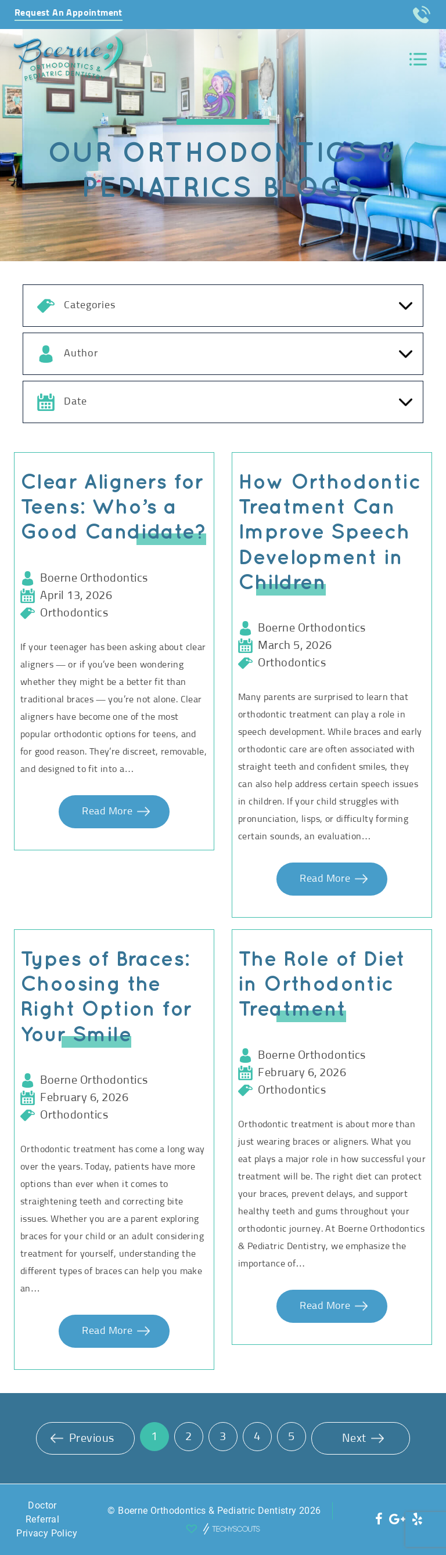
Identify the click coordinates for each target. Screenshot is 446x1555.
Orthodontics (74, 613)
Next (363, 1438)
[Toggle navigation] (418, 59)
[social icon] (379, 1519)
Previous (82, 1438)
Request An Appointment (69, 12)
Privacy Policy (46, 1533)
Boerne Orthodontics (94, 578)
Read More (108, 811)
